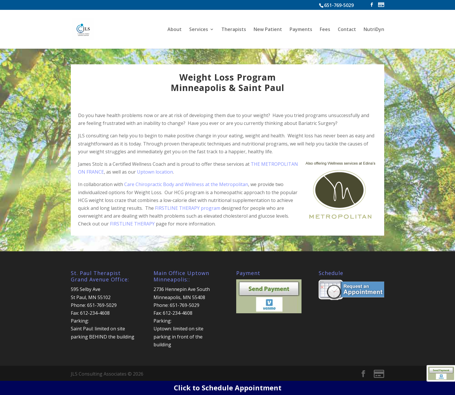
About (174, 29)
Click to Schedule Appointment (227, 387)
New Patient (268, 29)
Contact (347, 29)
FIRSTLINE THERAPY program (187, 208)
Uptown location (155, 172)
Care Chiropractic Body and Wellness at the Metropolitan (186, 184)
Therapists (233, 29)
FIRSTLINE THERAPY (132, 224)
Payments (301, 29)
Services (198, 29)
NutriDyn (374, 29)
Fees (325, 29)
